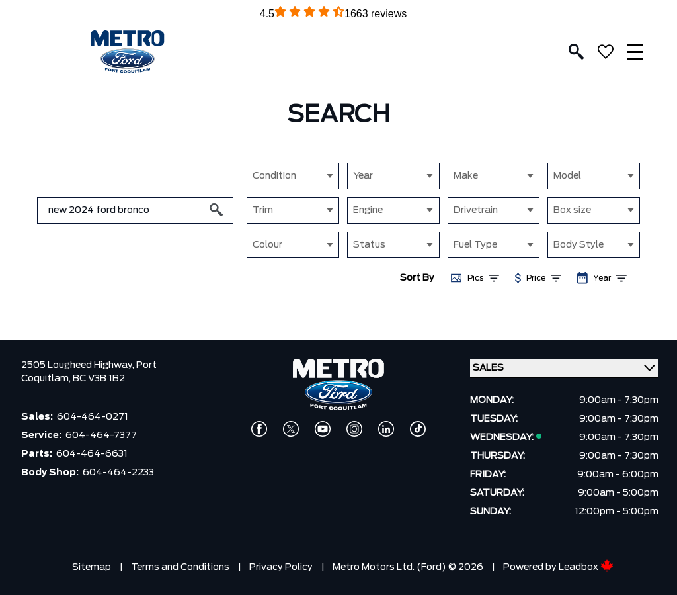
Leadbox (586, 567)
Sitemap (91, 567)
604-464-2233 (118, 472)
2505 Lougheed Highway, (78, 365)
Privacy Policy (281, 567)
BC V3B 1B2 (99, 378)
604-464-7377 (101, 435)
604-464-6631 (92, 454)
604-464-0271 (92, 417)
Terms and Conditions (180, 567)
